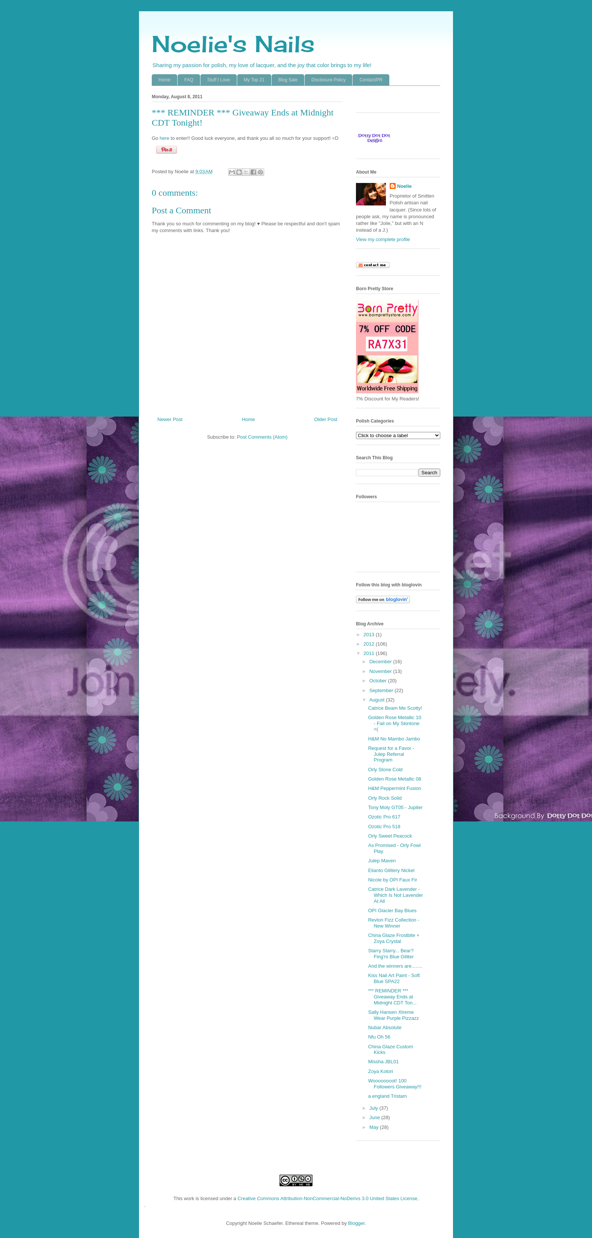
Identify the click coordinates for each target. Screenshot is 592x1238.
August (377, 700)
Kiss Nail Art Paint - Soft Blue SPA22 (394, 978)
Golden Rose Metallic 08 (394, 779)
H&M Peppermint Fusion (394, 788)
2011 (369, 653)
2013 (369, 634)
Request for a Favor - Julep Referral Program (391, 754)
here (164, 138)
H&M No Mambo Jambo (394, 739)
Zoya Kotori (380, 1071)
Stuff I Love (218, 79)
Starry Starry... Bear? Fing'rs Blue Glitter (391, 953)
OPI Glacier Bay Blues (392, 910)
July (374, 1108)
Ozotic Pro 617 (384, 817)
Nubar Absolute (384, 1027)
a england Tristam (387, 1096)
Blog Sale (287, 79)
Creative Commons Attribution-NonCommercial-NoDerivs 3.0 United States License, (328, 1198)
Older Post (325, 419)
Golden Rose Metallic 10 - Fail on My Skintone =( (394, 723)
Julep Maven (382, 860)
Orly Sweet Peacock (390, 836)
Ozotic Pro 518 (384, 826)
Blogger (356, 1223)
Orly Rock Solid (385, 798)
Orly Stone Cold (385, 769)
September (382, 690)
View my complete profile (383, 239)
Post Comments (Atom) (262, 437)
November (381, 671)
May (374, 1127)
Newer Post (169, 419)
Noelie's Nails (233, 43)
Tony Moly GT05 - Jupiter (395, 807)
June (375, 1117)
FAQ (188, 79)
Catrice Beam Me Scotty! (395, 708)
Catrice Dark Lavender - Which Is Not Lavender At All (395, 895)
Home (164, 79)
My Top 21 (254, 79)
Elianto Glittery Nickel (391, 870)
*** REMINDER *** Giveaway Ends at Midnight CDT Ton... (392, 996)
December (381, 661)
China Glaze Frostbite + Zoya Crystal (393, 938)
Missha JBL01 (383, 1061)
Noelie (404, 186)
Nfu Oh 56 (379, 1037)
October (378, 680)
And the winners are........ (395, 966)
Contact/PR (370, 79)
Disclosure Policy (328, 79)
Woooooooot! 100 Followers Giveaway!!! (394, 1084)
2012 (369, 644)
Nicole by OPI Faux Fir (392, 880)
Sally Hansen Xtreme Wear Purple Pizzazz (393, 1015)
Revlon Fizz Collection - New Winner (393, 923)
